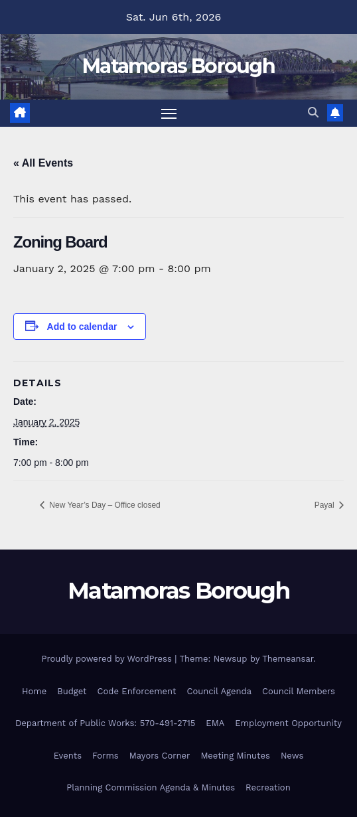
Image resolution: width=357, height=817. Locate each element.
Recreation (268, 787)
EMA (215, 723)
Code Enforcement (137, 691)
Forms (105, 756)
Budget (71, 691)
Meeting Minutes (235, 756)
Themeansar (287, 659)
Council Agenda (219, 691)
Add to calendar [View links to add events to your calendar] (82, 326)
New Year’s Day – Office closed (104, 505)
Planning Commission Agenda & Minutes (150, 787)
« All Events (43, 163)
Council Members (298, 691)
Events (68, 756)
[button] (313, 112)
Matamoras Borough (178, 66)
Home (34, 691)
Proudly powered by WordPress (108, 659)
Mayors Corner (159, 756)
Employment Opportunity (288, 723)
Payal (325, 505)
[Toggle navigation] (169, 113)
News (292, 756)
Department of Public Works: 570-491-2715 (105, 723)
